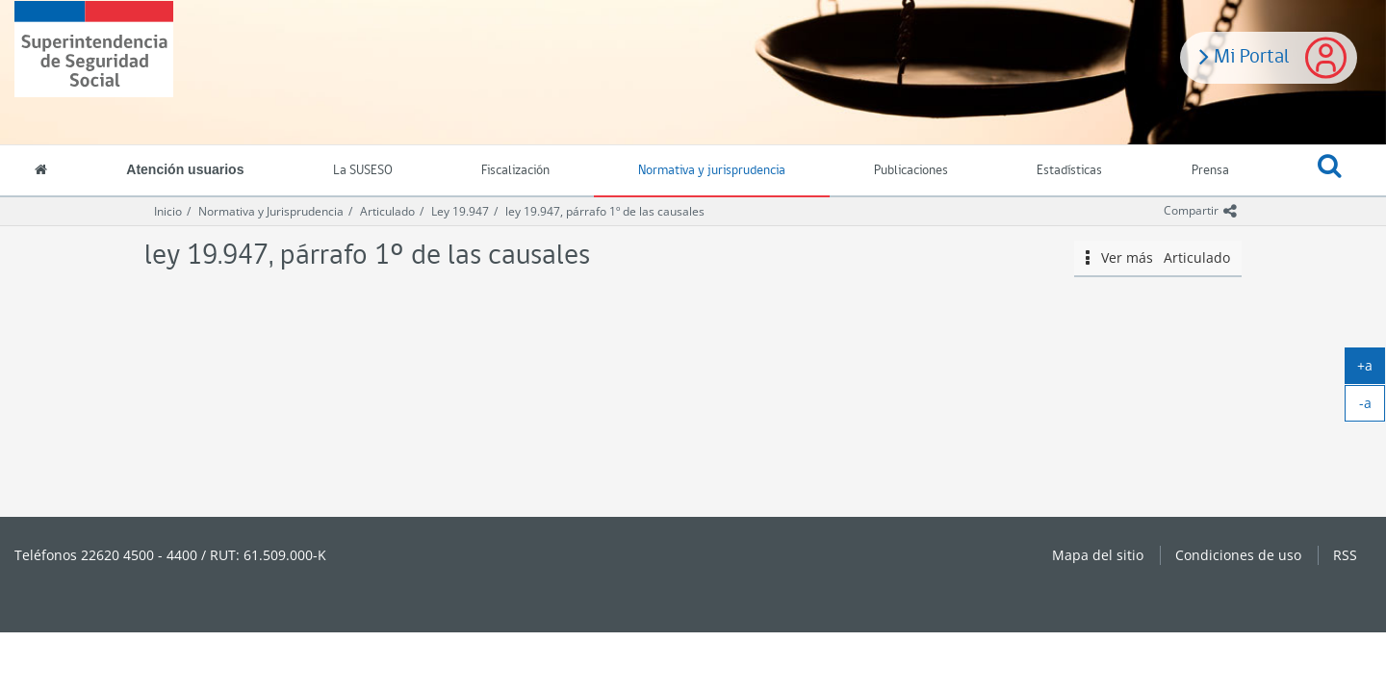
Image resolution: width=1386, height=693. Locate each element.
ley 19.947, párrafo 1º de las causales (605, 211)
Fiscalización (515, 171)
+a (1371, 369)
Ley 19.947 (460, 211)
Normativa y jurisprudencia (711, 171)
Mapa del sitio (1097, 555)
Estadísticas (1069, 171)
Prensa (1210, 171)
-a (1372, 407)
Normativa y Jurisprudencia (271, 211)
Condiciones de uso (1238, 555)
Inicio (168, 211)
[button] (1329, 171)
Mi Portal (1244, 54)
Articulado (387, 211)
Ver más (1158, 258)
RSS (1345, 555)
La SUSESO (363, 171)
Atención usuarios (185, 169)
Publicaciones (911, 171)
